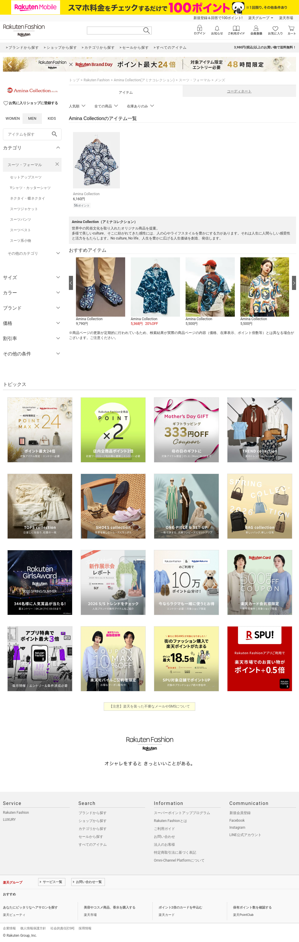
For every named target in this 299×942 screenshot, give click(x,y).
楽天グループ (258, 18)
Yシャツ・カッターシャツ (30, 188)
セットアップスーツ (26, 177)
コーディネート (239, 91)
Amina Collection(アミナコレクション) (144, 80)
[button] (100, 292)
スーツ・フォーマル (25, 165)
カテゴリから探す (93, 829)
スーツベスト (20, 230)
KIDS (52, 118)
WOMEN (13, 118)
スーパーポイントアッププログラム (182, 813)
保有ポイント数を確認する (252, 907)
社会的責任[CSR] (62, 928)
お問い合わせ (164, 837)
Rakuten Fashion (97, 80)
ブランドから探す (93, 813)
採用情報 (85, 928)
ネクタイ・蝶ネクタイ (27, 198)
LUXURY (9, 820)
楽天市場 (286, 18)
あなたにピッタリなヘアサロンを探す (30, 907)
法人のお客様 (164, 845)
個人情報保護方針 (33, 928)
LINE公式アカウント (245, 835)
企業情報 (9, 928)
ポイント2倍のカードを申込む (180, 907)
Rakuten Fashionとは (170, 821)
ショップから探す (93, 821)
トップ (74, 80)
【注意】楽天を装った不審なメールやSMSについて (149, 706)
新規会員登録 (240, 813)
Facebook (237, 820)
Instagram (237, 827)
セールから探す (91, 837)
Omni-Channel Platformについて (179, 860)
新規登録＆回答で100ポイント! (217, 18)
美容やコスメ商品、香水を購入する (109, 907)
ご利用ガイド (164, 829)
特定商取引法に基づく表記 (175, 852)
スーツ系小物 (20, 241)
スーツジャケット (24, 209)
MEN (32, 118)
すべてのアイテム (93, 845)
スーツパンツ (20, 219)
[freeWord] (32, 134)
